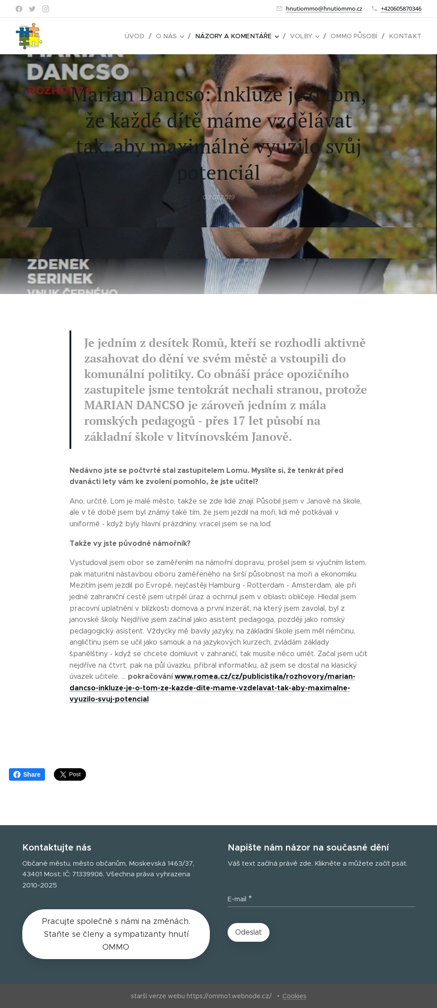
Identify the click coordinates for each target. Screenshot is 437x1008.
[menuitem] (143, 36)
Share (27, 774)
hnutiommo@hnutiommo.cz (324, 8)
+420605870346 (401, 8)
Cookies (294, 996)
